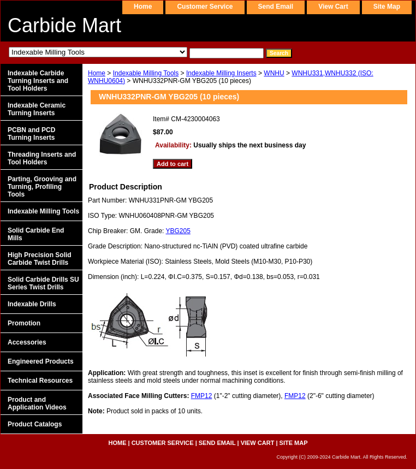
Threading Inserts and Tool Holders (42, 158)
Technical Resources (40, 380)
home (143, 6)
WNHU (274, 73)
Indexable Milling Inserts (221, 73)
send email (276, 6)
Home (96, 73)
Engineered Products (41, 361)
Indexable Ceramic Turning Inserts (37, 109)
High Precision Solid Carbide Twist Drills (40, 258)
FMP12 (201, 396)
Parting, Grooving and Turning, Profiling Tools (42, 186)
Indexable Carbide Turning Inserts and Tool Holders (38, 80)
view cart (333, 6)
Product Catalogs (35, 424)
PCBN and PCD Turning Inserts (31, 133)
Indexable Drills (32, 304)
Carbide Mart (64, 25)
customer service (205, 6)
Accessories (27, 342)
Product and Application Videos (37, 403)
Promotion (24, 323)
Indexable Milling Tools (146, 73)
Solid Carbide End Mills (36, 234)
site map (386, 6)
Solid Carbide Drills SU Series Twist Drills (43, 283)
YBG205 (178, 231)
